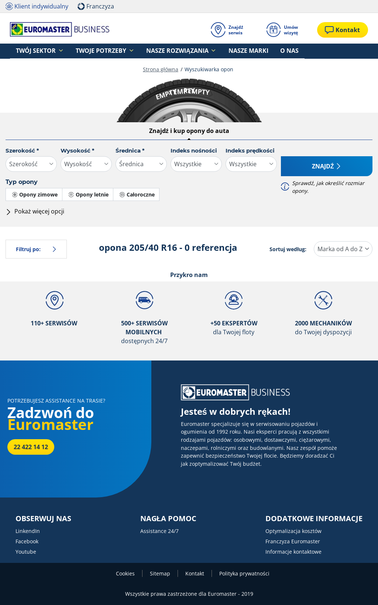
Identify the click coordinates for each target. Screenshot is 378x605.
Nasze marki (210, 51)
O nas (242, 51)
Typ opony (22, 181)
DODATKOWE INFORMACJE (313, 518)
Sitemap (160, 573)
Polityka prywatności (244, 573)
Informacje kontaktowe (293, 551)
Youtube (26, 551)
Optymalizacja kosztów (293, 530)
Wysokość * (77, 150)
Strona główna (160, 69)
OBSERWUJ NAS (43, 518)
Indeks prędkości (250, 150)
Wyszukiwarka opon (209, 69)
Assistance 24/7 (159, 530)
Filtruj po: (36, 249)
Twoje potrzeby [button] (86, 51)
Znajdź (326, 166)
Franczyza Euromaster (292, 541)
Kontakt (194, 573)
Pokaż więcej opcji (35, 211)
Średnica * (130, 150)
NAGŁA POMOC (168, 518)
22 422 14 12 (31, 447)
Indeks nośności (194, 150)
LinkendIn (28, 530)
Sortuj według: (287, 249)
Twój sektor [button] (31, 51)
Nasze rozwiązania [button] (151, 51)
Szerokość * (22, 150)
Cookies (125, 573)
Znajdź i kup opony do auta (189, 131)
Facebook (27, 541)
